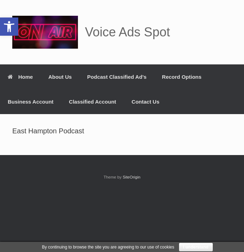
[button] (9, 27)
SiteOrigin (131, 177)
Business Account (30, 102)
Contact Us (145, 102)
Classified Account (92, 102)
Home (20, 77)
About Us (60, 77)
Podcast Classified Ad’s (116, 77)
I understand (196, 247)
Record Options (182, 77)
